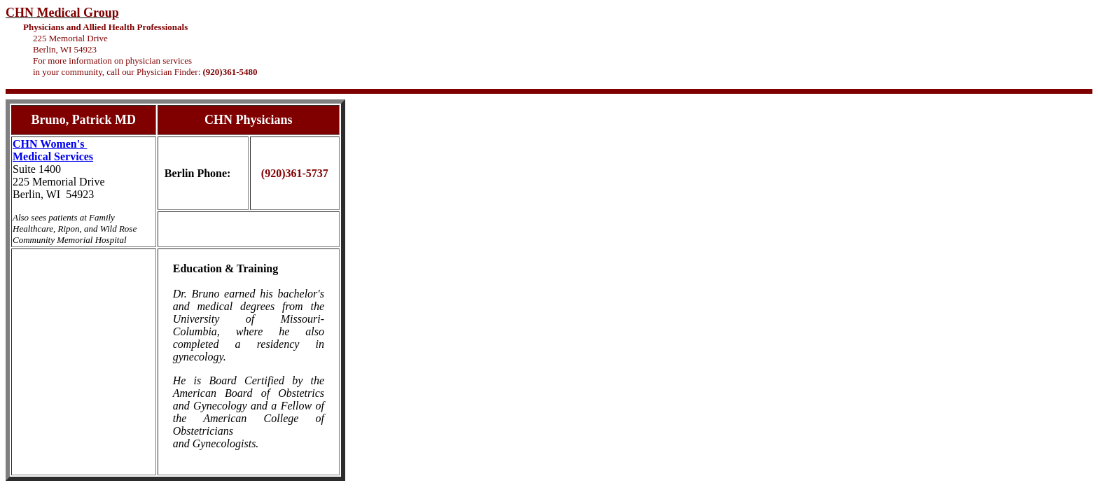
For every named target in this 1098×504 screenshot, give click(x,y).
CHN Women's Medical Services (53, 150)
